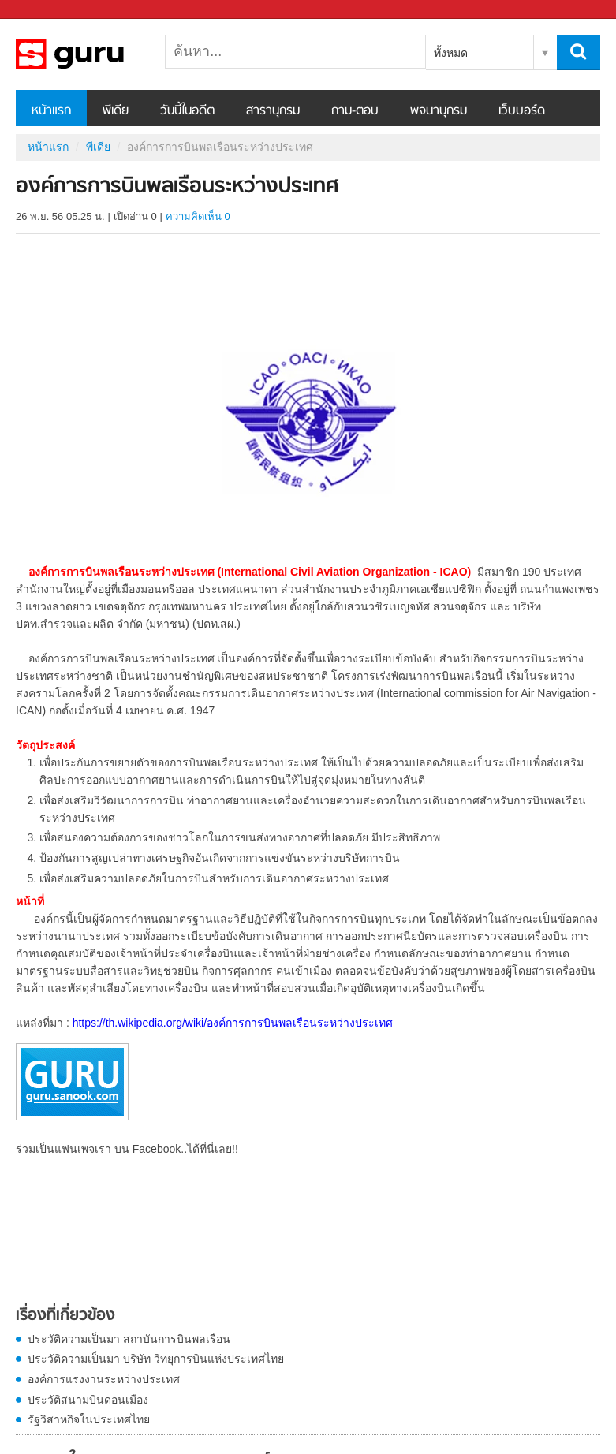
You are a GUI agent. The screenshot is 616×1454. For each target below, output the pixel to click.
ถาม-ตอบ (355, 111)
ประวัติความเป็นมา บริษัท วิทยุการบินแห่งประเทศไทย (156, 1358)
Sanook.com (47, 10)
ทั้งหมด (451, 53)
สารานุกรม (273, 111)
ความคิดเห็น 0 (198, 216)
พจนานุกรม (438, 111)
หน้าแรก (51, 111)
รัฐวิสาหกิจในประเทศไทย (89, 1419)
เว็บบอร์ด (521, 111)
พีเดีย (116, 111)
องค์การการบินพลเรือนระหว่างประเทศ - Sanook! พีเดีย (98, 54)
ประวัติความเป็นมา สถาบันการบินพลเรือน (129, 1339)
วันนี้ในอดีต (187, 111)
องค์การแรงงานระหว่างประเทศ (104, 1379)
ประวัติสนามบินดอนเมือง (88, 1399)
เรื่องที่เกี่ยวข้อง (65, 1316)
